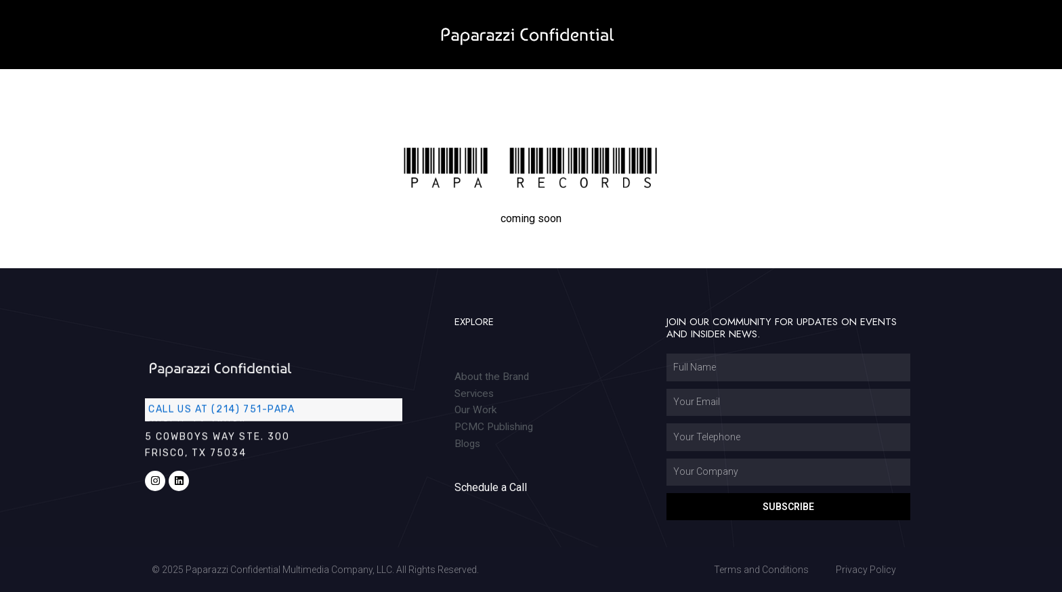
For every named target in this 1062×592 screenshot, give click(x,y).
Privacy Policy (866, 569)
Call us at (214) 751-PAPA (225, 408)
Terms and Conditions (761, 569)
